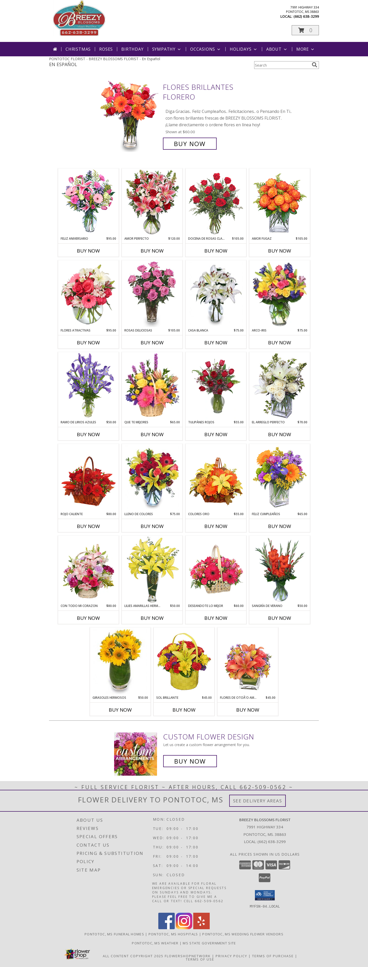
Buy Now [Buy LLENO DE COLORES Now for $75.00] (152, 526)
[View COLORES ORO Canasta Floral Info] (216, 478)
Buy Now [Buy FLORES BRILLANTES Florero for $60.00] (190, 143)
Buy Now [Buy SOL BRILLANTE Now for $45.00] (184, 709)
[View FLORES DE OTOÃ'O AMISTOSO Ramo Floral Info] (248, 661)
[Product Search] (281, 65)
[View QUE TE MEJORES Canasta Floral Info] (152, 386)
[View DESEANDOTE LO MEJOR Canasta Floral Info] (216, 570)
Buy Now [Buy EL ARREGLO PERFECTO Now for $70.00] (279, 434)
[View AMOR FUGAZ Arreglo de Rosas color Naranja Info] (280, 202)
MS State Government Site (209, 943)
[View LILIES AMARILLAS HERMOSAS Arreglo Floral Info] (152, 570)
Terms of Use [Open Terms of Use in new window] (200, 959)
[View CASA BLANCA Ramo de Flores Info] (216, 294)
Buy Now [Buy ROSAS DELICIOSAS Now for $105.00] (152, 342)
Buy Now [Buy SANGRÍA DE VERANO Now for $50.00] (279, 618)
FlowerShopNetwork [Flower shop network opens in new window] (188, 955)
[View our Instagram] (184, 927)
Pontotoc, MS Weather (155, 943)
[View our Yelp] (201, 927)
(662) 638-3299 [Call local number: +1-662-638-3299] (306, 16)
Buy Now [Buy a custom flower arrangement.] (190, 761)
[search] (314, 65)
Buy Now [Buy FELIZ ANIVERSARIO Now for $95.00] (88, 250)
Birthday (132, 49)
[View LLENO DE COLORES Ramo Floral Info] (152, 478)
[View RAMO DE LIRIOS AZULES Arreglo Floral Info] (88, 386)
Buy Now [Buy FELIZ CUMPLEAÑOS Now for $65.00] (279, 526)
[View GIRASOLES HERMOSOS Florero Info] (120, 661)
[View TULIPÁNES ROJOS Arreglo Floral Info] (216, 386)
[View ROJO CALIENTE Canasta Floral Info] (88, 478)
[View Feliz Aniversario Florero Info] (88, 202)
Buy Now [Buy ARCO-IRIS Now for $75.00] (279, 342)
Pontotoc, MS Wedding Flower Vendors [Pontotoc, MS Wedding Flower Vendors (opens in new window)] (242, 934)
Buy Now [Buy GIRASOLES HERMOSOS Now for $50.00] (120, 709)
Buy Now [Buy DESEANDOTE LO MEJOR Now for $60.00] (215, 618)
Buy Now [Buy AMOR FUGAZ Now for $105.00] (279, 250)
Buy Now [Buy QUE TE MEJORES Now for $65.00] (152, 434)
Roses (106, 49)
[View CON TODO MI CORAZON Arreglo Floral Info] (88, 570)
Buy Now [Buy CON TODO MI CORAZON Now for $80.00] (88, 618)
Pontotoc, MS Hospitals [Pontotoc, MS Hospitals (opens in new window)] (173, 934)
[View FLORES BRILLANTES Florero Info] (129, 115)
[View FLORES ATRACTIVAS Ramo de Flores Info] (88, 294)
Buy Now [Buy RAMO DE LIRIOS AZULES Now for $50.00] (88, 434)
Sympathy (167, 49)
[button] (305, 30)
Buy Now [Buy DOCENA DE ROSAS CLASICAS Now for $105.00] (215, 250)
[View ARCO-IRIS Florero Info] (280, 294)
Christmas (78, 49)
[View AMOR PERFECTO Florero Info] (152, 202)
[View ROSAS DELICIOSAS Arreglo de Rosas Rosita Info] (152, 294)
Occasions (205, 49)
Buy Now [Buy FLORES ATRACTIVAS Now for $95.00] (88, 342)
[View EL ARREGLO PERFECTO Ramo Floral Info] (280, 386)
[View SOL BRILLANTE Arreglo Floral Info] (184, 661)
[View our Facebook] (166, 927)
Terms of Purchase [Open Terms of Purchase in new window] (273, 955)
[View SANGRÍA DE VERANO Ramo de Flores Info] (280, 570)
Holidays (243, 49)
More (305, 49)
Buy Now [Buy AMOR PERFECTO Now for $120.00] (152, 250)
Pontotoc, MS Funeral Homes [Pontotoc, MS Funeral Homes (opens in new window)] (114, 934)
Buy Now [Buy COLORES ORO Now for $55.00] (215, 526)
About (277, 49)
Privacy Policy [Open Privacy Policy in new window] (231, 955)
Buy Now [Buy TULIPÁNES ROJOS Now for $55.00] (215, 434)
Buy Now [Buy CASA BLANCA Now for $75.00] (215, 342)
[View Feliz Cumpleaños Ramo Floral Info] (280, 478)
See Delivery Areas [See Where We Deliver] (257, 801)
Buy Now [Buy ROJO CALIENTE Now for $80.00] (88, 526)
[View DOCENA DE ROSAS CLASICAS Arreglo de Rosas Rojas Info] (216, 202)
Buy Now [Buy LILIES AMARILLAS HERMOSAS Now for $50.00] (152, 618)
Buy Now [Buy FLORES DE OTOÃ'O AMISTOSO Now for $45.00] (247, 709)
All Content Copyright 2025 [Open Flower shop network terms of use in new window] (133, 955)
